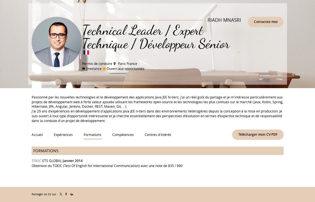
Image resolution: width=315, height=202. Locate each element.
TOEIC (36, 160)
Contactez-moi (265, 21)
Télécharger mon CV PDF (257, 134)
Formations (46, 150)
